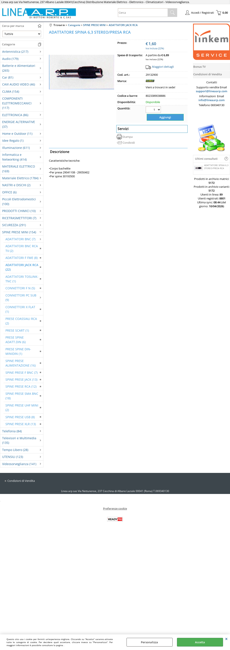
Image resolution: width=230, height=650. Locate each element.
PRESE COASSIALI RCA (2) (21, 321)
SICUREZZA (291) (14, 225)
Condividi (129, 142)
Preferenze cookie (115, 508)
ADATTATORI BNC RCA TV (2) (21, 248)
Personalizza (149, 642)
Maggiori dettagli (163, 67)
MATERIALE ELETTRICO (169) (18, 168)
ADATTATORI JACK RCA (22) (21, 267)
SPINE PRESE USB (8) (20, 417)
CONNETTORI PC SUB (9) (20, 297)
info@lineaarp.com (211, 100)
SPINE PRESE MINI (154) (19, 232)
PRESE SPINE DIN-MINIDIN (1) (18, 351)
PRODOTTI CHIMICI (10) (19, 211)
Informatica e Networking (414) (14, 157)
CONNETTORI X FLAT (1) (20, 309)
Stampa (128, 136)
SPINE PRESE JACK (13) (21, 379)
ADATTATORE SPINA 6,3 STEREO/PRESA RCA (211, 167)
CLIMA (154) (10, 91)
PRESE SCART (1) (17, 330)
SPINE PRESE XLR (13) (20, 424)
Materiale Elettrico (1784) (20, 178)
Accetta (200, 642)
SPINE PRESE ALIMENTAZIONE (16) (20, 363)
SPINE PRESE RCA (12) (21, 386)
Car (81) (7, 77)
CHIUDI (226, 639)
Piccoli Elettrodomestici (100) (19, 201)
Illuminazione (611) (16, 148)
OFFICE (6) (9, 192)
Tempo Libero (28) (15, 450)
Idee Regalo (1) (12, 140)
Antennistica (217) (15, 51)
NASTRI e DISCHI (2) (16, 185)
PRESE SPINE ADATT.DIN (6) (15, 339)
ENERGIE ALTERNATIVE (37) (18, 124)
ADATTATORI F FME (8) (21, 258)
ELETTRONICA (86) (15, 115)
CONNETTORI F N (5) (20, 288)
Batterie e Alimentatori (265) (18, 68)
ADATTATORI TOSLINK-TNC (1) (21, 279)
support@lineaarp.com (211, 91)
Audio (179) (10, 59)
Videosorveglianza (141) (19, 464)
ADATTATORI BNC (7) (20, 239)
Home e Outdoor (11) (17, 134)
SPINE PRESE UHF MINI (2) (21, 407)
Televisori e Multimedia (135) (19, 440)
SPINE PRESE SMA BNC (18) (21, 396)
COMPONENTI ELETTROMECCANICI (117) (17, 103)
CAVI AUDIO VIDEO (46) (18, 84)
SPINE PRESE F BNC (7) (21, 372)
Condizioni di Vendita (21, 481)
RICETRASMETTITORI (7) (19, 218)
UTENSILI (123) (12, 457)
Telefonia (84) (12, 431)
